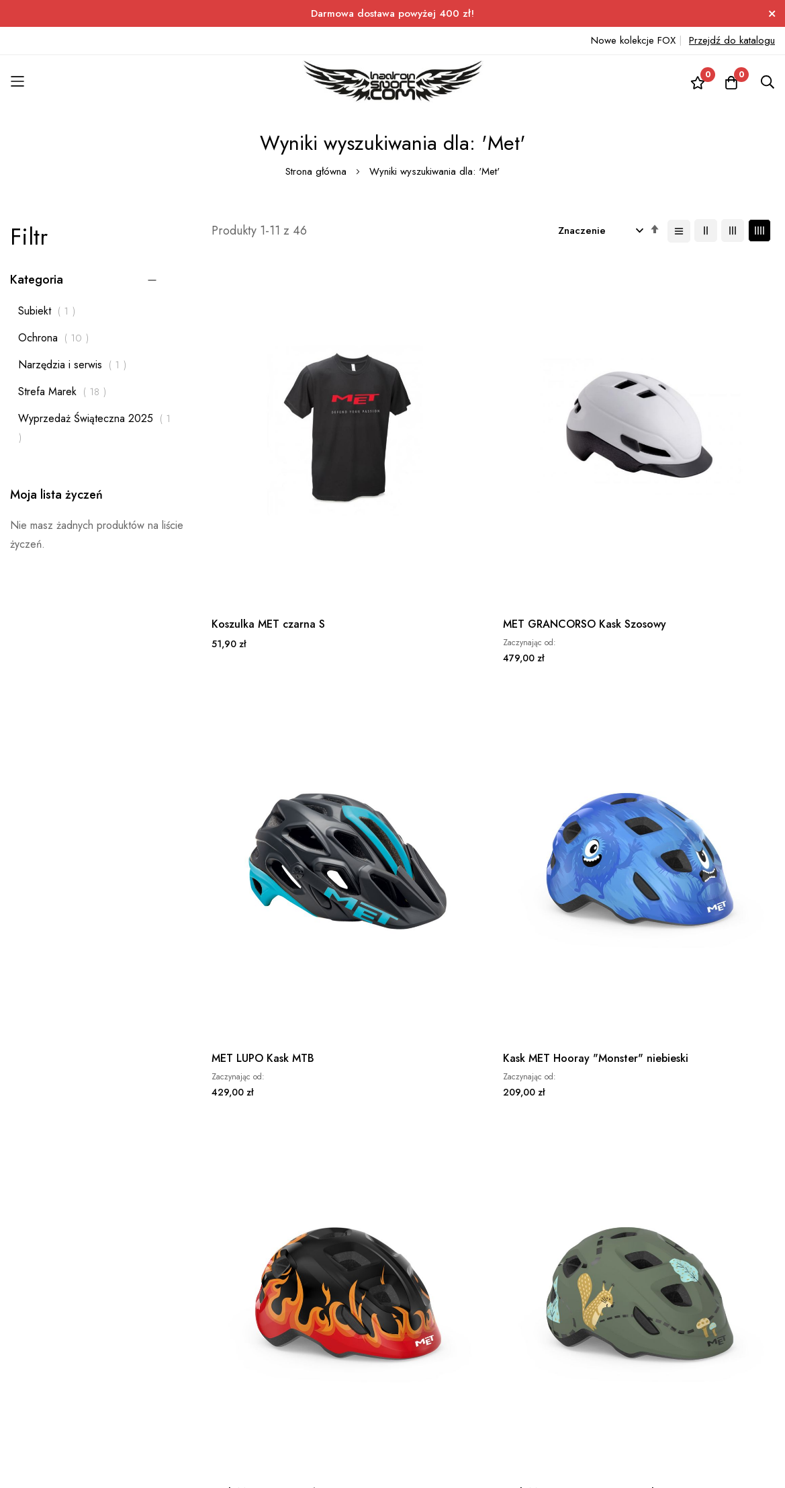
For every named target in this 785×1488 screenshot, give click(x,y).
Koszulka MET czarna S (268, 437)
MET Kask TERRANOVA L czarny (564, 709)
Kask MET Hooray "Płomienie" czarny (258, 709)
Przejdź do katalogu (732, 40)
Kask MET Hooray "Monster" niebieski (697, 445)
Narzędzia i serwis (76, 364)
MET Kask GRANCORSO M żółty (416, 973)
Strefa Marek (65, 391)
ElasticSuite (117, 1481)
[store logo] (392, 81)
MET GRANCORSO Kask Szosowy (416, 445)
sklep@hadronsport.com (378, 1290)
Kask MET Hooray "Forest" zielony (400, 709)
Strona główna (317, 171)
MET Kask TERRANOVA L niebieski (710, 709)
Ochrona (57, 337)
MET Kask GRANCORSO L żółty (562, 973)
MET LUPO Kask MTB (554, 437)
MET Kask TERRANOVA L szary (272, 973)
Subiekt (50, 311)
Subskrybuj (284, 1291)
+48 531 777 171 (364, 1272)
